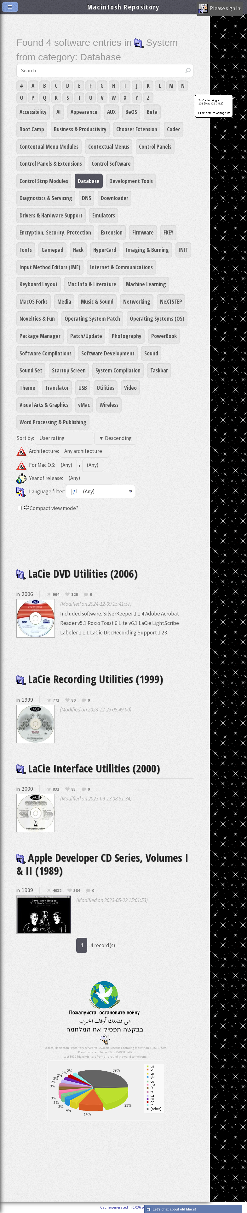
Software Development (108, 353)
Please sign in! (220, 9)
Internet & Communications (121, 267)
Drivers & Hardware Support (51, 215)
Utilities (105, 387)
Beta (152, 112)
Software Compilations (46, 353)
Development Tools (131, 181)
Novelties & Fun (37, 318)
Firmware (143, 232)
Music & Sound (97, 301)
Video (130, 387)
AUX (111, 112)
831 (56, 789)
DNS (86, 198)
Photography (126, 336)
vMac (84, 404)
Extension (112, 232)
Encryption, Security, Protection (55, 232)
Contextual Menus (108, 146)
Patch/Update (86, 336)
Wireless (109, 404)
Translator (57, 387)
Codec (173, 129)
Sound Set (31, 370)
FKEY (168, 232)
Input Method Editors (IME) (50, 267)
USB (82, 387)
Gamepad (52, 249)
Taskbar (159, 370)
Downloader (114, 198)
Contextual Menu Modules (49, 146)
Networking (136, 301)
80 (73, 700)
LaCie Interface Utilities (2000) (88, 768)
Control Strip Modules (44, 181)
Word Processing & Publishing (53, 422)
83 (73, 789)
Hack (78, 249)
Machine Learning (146, 284)
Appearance (84, 112)
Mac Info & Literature (91, 284)
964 (56, 594)
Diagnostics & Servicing (46, 198)
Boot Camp (32, 129)
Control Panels (155, 146)
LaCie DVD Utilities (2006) (77, 573)
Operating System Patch (92, 318)
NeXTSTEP (171, 301)
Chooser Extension (136, 129)
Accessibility (33, 112)
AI (58, 112)
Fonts (26, 249)
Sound (151, 353)
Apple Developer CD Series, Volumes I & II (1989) (102, 864)
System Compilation (118, 370)
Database (89, 181)
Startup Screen (69, 370)
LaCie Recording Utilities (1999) (89, 678)
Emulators (103, 215)
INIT (183, 249)
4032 (57, 891)
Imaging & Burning (147, 249)
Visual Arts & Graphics (44, 404)
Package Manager (40, 336)
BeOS (131, 112)
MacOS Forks (34, 301)
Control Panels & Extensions (51, 163)
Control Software (111, 163)
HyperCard (104, 249)
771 (56, 700)
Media (64, 301)
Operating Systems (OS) (157, 318)
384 (76, 891)
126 (74, 594)
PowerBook (164, 336)
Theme (27, 387)
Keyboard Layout (39, 284)
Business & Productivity (80, 129)
